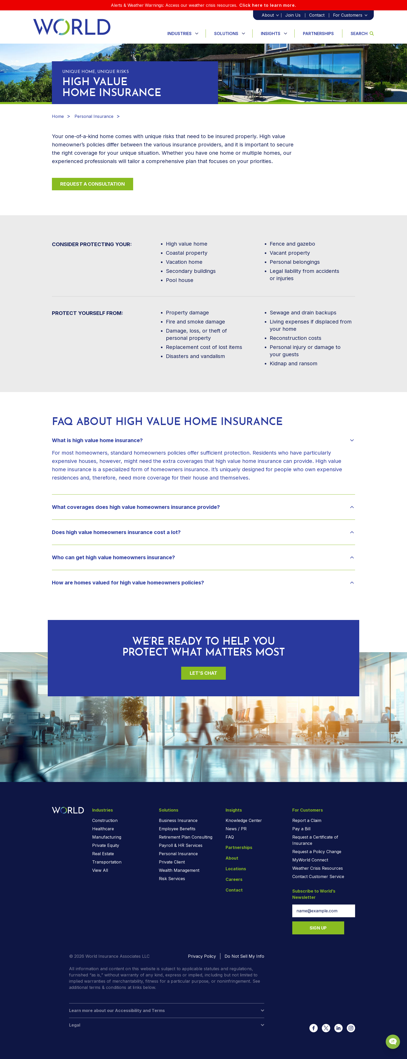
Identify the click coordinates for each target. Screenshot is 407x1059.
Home (58, 116)
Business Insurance (178, 820)
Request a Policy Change (316, 851)
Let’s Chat (203, 673)
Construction (105, 820)
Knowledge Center (244, 820)
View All (100, 870)
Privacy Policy (202, 956)
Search (362, 33)
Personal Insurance (93, 116)
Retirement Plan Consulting (185, 837)
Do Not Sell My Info (244, 956)
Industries (179, 33)
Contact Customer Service (318, 876)
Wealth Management (179, 870)
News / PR (236, 828)
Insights (270, 33)
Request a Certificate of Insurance (315, 840)
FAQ (230, 837)
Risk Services (172, 878)
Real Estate (103, 853)
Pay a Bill (301, 828)
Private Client (172, 862)
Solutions (226, 33)
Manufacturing (106, 837)
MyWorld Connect (310, 859)
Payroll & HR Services (180, 845)
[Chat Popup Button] (388, 1036)
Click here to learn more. (267, 5)
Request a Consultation (92, 184)
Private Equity (105, 845)
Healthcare (103, 828)
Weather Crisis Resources (317, 868)
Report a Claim (306, 820)
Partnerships (318, 33)
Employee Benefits (177, 828)
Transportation (106, 862)
